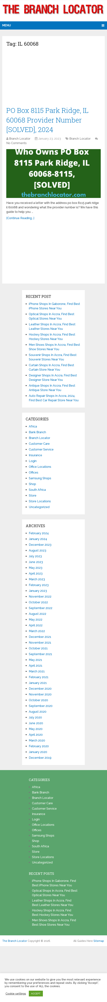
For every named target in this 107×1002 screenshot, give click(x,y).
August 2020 (37, 712)
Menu (6, 25)
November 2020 (40, 695)
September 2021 (40, 655)
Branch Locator (19, 139)
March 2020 (37, 741)
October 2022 (38, 603)
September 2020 (40, 707)
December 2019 (40, 758)
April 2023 (36, 574)
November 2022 (40, 597)
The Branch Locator (14, 941)
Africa (33, 427)
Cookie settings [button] (16, 993)
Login (33, 462)
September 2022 (40, 609)
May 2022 (35, 620)
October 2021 (38, 649)
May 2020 (36, 730)
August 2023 (37, 551)
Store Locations (40, 502)
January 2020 (38, 753)
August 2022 (37, 615)
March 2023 (37, 580)
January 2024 (38, 540)
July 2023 (35, 557)
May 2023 (35, 568)
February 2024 (39, 534)
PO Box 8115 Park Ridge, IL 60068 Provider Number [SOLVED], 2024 (48, 120)
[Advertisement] (53, 78)
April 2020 (36, 735)
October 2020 (38, 701)
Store (32, 496)
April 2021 (35, 666)
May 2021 (35, 661)
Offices (33, 473)
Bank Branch (37, 433)
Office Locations (40, 467)
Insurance (35, 456)
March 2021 (37, 672)
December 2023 (40, 545)
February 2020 (39, 747)
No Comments (16, 144)
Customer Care (39, 444)
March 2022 (37, 632)
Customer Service (41, 450)
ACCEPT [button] (36, 993)
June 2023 (36, 563)
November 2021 (40, 643)
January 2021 (38, 684)
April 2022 (36, 626)
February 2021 (38, 678)
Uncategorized (39, 508)
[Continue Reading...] (20, 219)
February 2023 (39, 586)
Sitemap (99, 941)
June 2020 (36, 724)
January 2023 (38, 591)
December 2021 (40, 638)
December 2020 (40, 689)
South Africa (37, 490)
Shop (32, 485)
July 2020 (35, 718)
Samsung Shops (40, 479)
